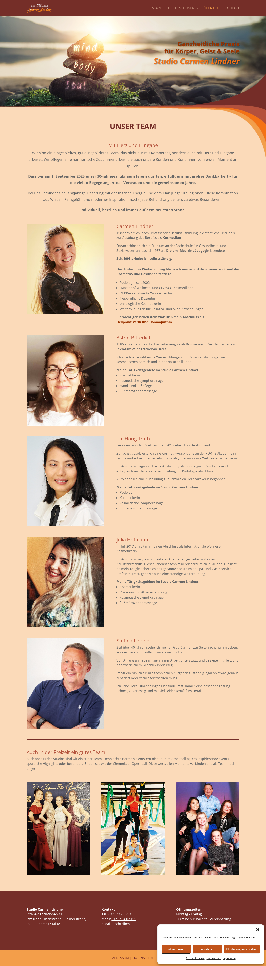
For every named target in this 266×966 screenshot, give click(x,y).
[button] (258, 930)
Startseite (161, 8)
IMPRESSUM (120, 958)
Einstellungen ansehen (241, 949)
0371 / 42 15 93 (119, 914)
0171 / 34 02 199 (124, 919)
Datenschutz (214, 958)
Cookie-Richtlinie (195, 958)
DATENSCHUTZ (143, 958)
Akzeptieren (176, 949)
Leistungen (184, 8)
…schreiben (121, 924)
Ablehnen (207, 949)
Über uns (212, 8)
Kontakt (232, 8)
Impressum (229, 958)
